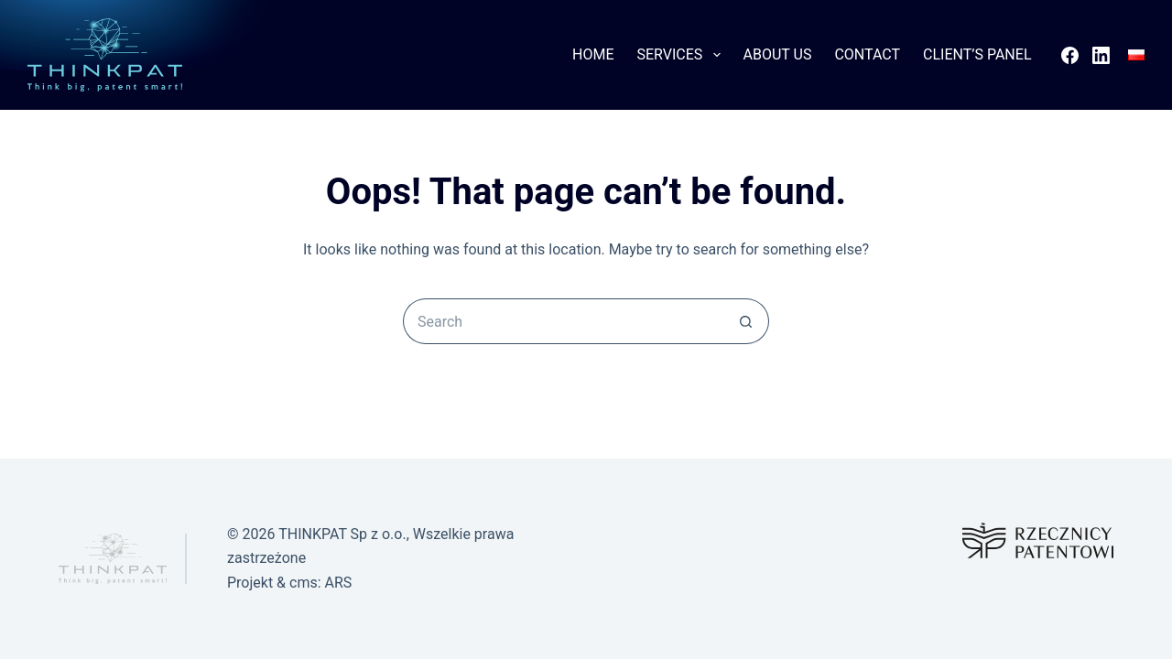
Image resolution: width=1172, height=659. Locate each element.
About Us (777, 54)
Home (592, 54)
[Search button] (746, 321)
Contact (867, 54)
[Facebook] (1070, 55)
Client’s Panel (977, 54)
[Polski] (1136, 54)
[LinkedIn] (1101, 55)
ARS (339, 582)
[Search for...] (563, 321)
